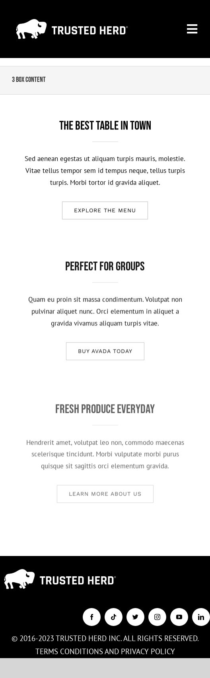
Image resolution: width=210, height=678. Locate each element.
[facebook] (92, 617)
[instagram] (157, 617)
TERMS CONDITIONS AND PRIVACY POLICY (105, 651)
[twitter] (135, 617)
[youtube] (179, 617)
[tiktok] (113, 617)
